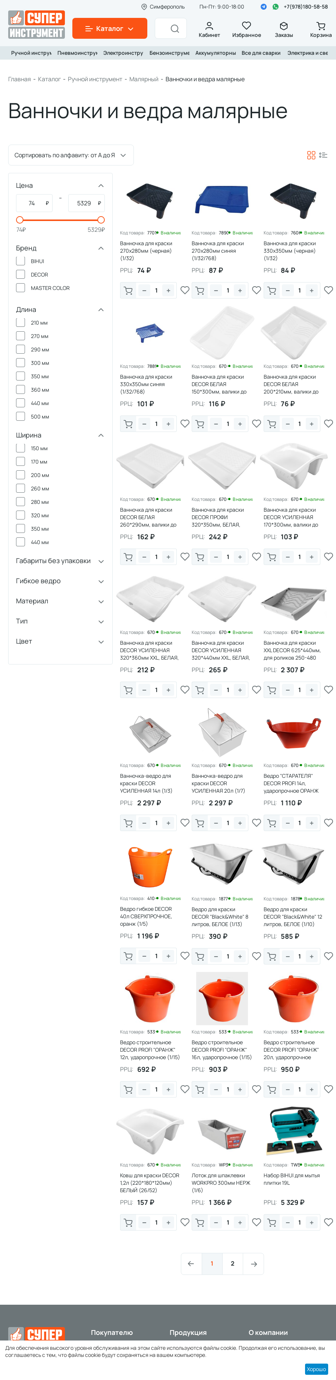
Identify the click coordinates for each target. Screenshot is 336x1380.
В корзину (128, 291)
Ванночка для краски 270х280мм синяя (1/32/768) (218, 251)
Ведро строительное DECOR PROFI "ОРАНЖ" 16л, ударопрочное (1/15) (222, 1050)
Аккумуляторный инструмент (214, 52)
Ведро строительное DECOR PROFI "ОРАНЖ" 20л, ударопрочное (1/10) (291, 1053)
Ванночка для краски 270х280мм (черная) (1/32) (146, 251)
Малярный (143, 79)
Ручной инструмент (29, 52)
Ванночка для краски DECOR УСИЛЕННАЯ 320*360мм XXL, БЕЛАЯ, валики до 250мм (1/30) (149, 654)
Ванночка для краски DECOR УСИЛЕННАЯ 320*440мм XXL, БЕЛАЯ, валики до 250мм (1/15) (221, 654)
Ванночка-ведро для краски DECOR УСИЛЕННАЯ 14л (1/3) (146, 783)
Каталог (49, 79)
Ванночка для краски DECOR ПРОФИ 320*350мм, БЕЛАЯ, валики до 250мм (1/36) (221, 521)
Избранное (246, 30)
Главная (19, 79)
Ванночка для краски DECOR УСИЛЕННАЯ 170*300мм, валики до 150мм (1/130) (291, 521)
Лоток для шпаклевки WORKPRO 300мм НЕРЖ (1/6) (221, 1183)
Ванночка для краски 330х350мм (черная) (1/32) (290, 251)
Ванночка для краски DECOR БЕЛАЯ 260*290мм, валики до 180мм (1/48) (148, 521)
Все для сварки (260, 52)
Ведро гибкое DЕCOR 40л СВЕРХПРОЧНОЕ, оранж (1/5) (146, 916)
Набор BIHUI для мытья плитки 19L (292, 1179)
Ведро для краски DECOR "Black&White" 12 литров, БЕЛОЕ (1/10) (293, 917)
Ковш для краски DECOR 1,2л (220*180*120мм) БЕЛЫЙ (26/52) (149, 1183)
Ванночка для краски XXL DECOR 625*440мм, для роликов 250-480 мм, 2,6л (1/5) (292, 654)
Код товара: (132, 233)
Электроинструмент (122, 52)
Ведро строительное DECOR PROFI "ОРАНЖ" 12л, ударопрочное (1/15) (150, 1050)
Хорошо (316, 1369)
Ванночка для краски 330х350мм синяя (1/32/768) (146, 384)
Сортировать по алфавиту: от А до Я (65, 155)
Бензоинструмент (168, 52)
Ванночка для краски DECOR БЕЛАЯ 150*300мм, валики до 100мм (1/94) (219, 387)
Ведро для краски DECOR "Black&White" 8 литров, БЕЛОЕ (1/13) (220, 917)
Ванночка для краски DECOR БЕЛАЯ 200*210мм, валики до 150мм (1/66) (291, 387)
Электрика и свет (306, 52)
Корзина (321, 30)
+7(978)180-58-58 (306, 6)
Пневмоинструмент (76, 52)
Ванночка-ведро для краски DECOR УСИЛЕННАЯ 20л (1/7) (218, 783)
